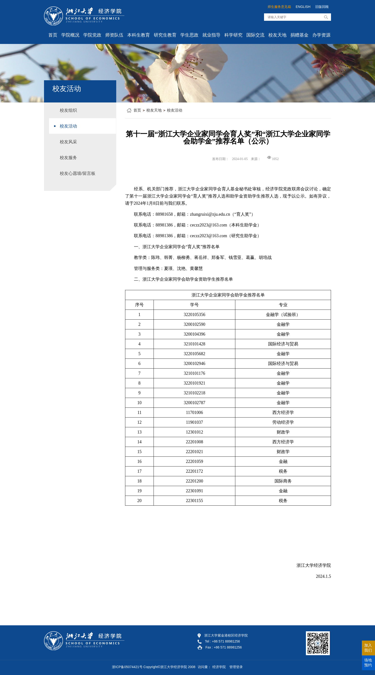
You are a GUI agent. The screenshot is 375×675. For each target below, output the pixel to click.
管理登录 (236, 667)
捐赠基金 (299, 35)
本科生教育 (138, 35)
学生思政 (189, 35)
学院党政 (92, 35)
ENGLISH (303, 7)
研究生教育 (165, 35)
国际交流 (255, 35)
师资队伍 (114, 35)
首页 (52, 35)
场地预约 (368, 662)
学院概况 (70, 35)
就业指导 (211, 35)
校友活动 (174, 110)
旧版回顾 (322, 7)
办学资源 (321, 35)
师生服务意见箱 (279, 7)
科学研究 (233, 35)
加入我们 (368, 647)
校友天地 (277, 35)
